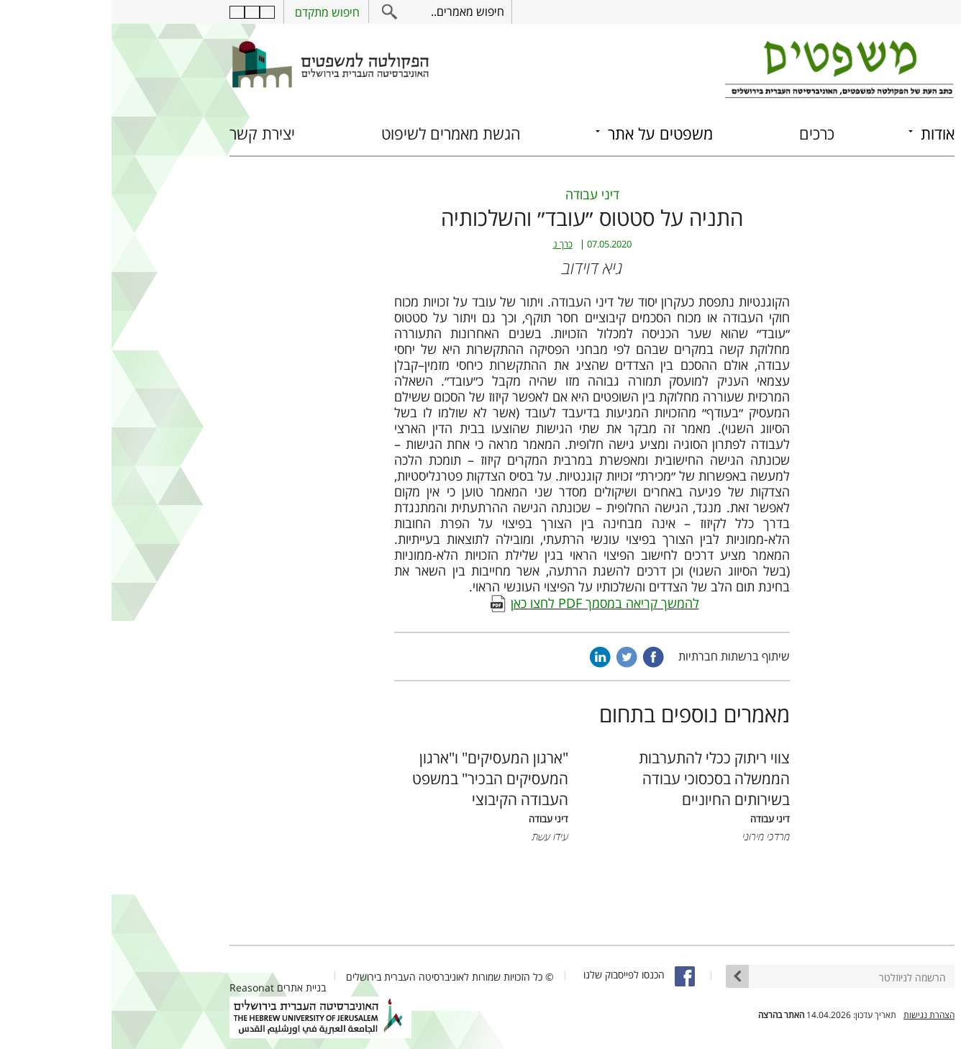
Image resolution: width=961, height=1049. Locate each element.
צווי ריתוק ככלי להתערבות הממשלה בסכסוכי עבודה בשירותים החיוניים (602, 778)
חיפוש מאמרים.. (356, 11)
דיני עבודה (481, 194)
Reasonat (140, 987)
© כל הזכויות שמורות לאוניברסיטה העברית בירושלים (338, 977)
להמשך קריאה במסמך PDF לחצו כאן (493, 603)
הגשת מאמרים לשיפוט (339, 133)
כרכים (705, 133)
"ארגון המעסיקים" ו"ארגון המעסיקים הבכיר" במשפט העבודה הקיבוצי (379, 778)
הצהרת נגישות (817, 1015)
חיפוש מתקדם (215, 12)
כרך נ (451, 244)
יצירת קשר (150, 133)
